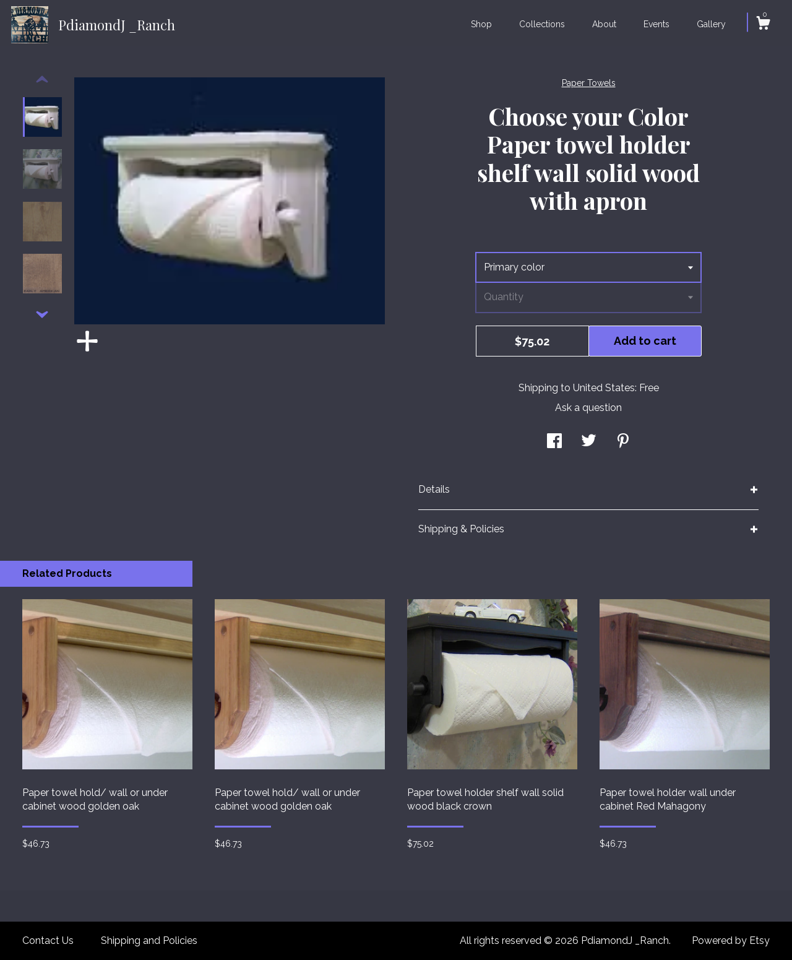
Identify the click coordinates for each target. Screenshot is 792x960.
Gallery (711, 24)
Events (656, 24)
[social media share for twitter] (589, 442)
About (604, 24)
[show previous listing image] (42, 80)
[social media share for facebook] (554, 442)
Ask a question (588, 407)
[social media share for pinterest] (623, 442)
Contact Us (48, 940)
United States (604, 388)
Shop (481, 24)
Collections (542, 24)
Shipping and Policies (149, 940)
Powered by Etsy (731, 940)
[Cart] (763, 24)
